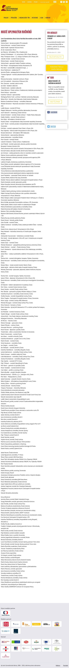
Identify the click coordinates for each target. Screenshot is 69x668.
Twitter (53, 126)
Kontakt (48, 18)
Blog (41, 18)
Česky (23, 2)
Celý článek (55, 102)
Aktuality (53, 32)
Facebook (53, 112)
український (44, 2)
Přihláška (14, 18)
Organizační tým (24, 18)
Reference (35, 18)
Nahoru (58, 665)
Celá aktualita (55, 57)
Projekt (6, 18)
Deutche (30, 2)
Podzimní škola (56, 68)
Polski (36, 2)
